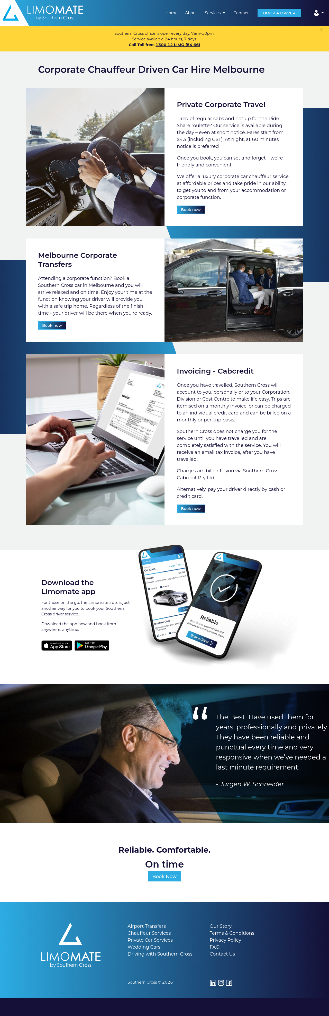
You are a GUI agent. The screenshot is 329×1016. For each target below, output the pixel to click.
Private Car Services (150, 940)
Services (215, 12)
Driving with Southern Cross (160, 954)
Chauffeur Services (149, 933)
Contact (241, 12)
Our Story (221, 926)
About (191, 12)
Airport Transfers (146, 926)
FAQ (215, 947)
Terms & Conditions (232, 933)
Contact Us (222, 954)
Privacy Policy (225, 940)
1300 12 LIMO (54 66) (178, 44)
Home (172, 12)
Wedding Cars (143, 947)
